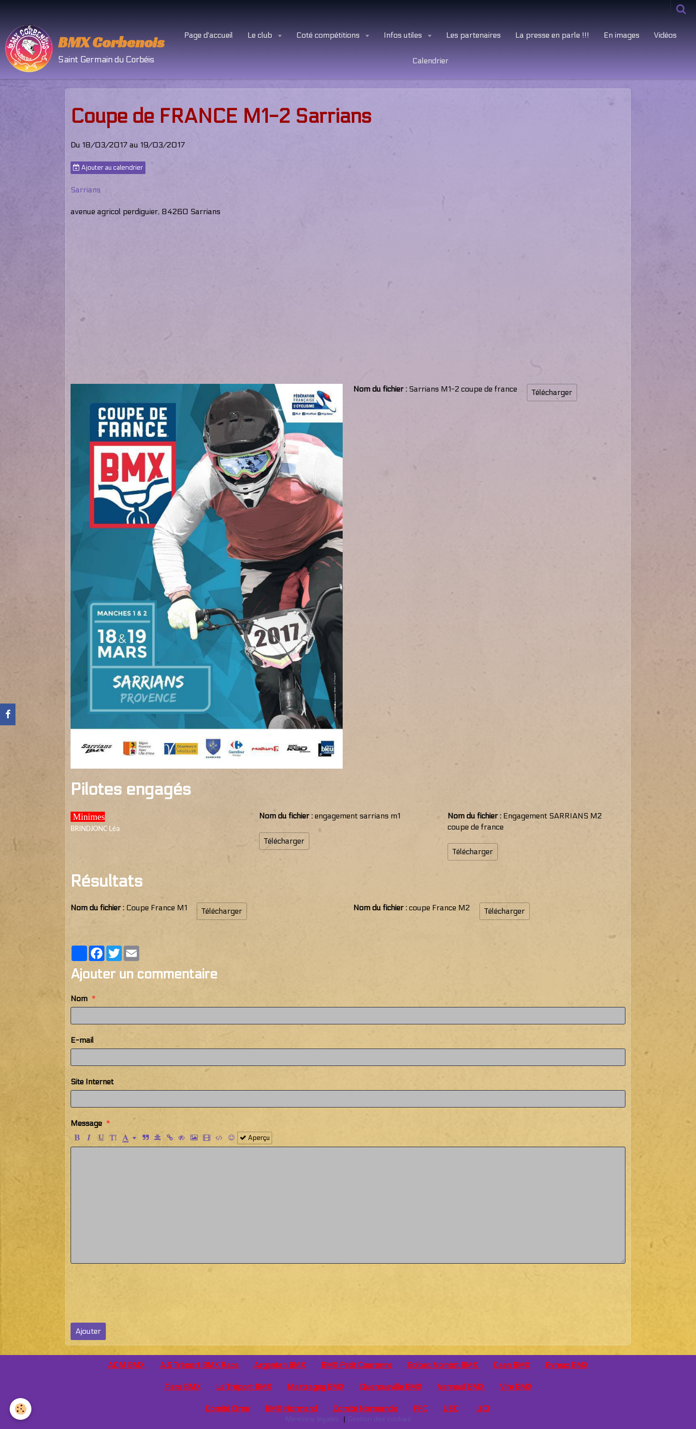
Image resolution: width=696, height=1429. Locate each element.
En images (621, 35)
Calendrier (430, 60)
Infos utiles (404, 35)
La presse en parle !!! (552, 35)
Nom (79, 998)
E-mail (82, 1040)
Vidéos (665, 35)
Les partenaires (473, 35)
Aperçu (255, 1138)
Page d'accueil (208, 35)
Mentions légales (312, 1419)
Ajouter (88, 1331)
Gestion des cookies (379, 1419)
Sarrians (86, 189)
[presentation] (144, 1293)
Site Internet (92, 1081)
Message (86, 1123)
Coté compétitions (329, 35)
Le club (260, 35)
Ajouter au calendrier (108, 168)
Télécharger (552, 392)
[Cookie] (20, 1409)
